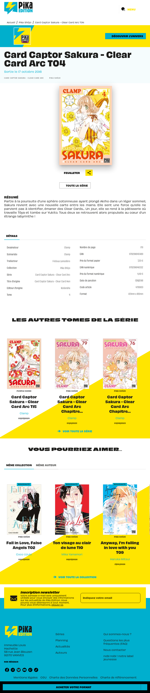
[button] (125, 36)
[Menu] (132, 9)
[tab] (12, 236)
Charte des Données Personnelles (73, 677)
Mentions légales (26, 677)
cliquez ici (57, 604)
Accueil (11, 22)
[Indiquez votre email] (106, 598)
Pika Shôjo (25, 22)
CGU (43, 677)
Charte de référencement (118, 677)
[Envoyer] (136, 598)
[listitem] (7, 670)
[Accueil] (18, 8)
